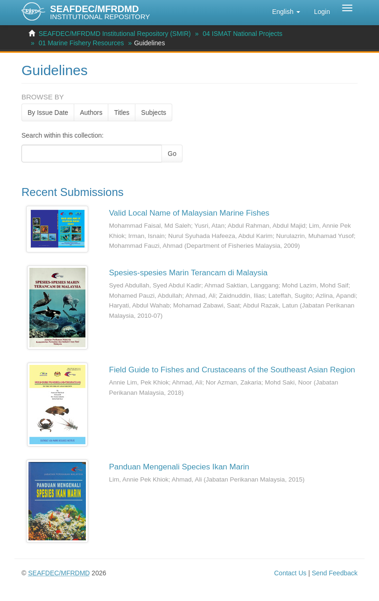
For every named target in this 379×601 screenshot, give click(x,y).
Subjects (153, 112)
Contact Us (290, 573)
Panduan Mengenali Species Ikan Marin (179, 466)
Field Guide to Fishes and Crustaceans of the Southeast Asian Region (232, 369)
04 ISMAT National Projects (242, 33)
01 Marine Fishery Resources (81, 43)
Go (172, 153)
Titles (121, 112)
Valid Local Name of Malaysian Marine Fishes (189, 213)
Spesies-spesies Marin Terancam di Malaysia (188, 272)
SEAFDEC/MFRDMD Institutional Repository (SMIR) (115, 33)
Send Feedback (335, 573)
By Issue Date (48, 112)
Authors (91, 112)
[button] (286, 11)
